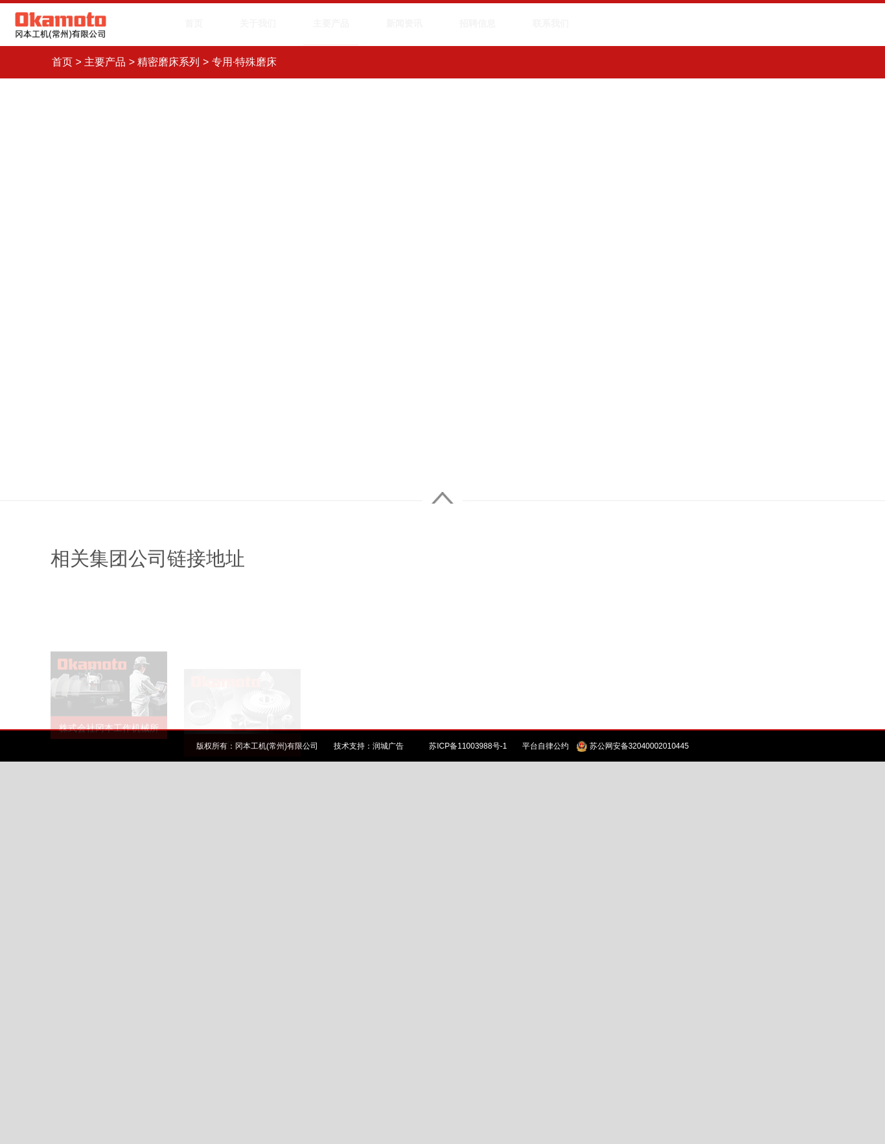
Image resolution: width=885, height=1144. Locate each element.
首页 (62, 61)
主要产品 (105, 61)
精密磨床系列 (168, 61)
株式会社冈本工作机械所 (109, 712)
